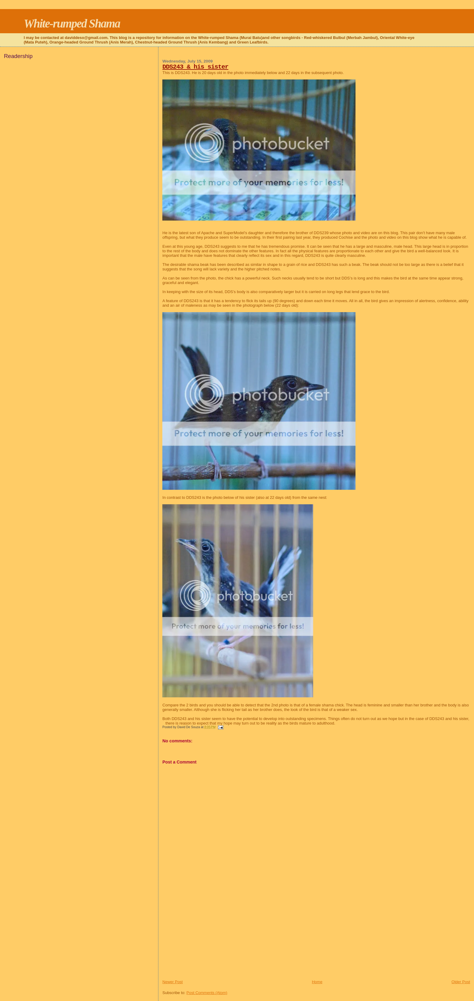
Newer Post (172, 982)
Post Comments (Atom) (207, 992)
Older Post (461, 982)
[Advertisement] (207, 937)
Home (317, 982)
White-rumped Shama (72, 23)
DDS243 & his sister (195, 66)
